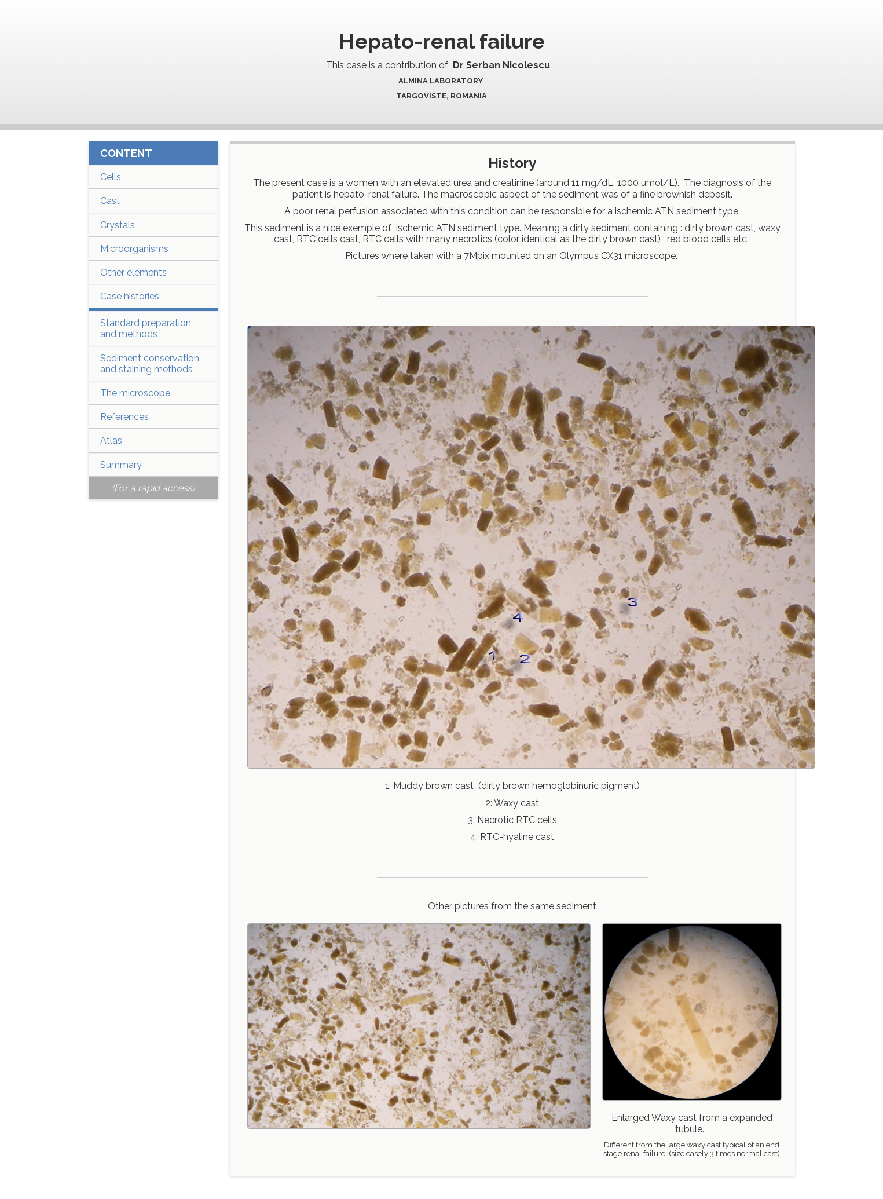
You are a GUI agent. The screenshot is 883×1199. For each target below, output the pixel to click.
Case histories (129, 296)
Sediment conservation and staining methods (149, 364)
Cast (110, 200)
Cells (110, 176)
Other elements (133, 272)
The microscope (135, 393)
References (124, 416)
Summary (121, 464)
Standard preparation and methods (145, 328)
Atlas (111, 440)
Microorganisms (134, 248)
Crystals (117, 225)
